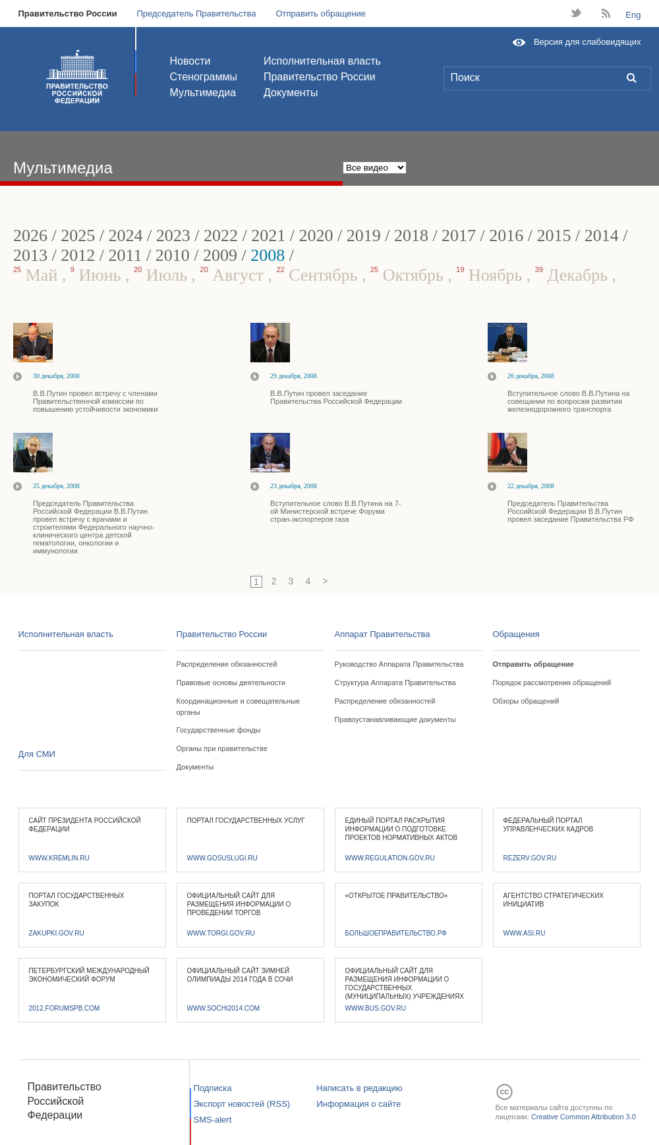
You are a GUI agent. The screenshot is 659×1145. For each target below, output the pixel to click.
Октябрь (408, 275)
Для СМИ (36, 754)
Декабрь (573, 275)
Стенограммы (203, 76)
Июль (163, 275)
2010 (173, 255)
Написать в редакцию (359, 1088)
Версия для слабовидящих (587, 42)
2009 (220, 255)
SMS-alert (213, 1120)
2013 (30, 255)
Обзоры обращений (526, 701)
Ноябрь (491, 275)
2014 (602, 235)
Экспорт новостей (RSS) (242, 1104)
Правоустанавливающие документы (395, 719)
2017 (459, 235)
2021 (268, 235)
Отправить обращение (320, 13)
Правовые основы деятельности (231, 682)
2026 (30, 235)
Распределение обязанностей (227, 664)
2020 (316, 235)
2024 (125, 235)
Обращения (516, 634)
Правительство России (67, 13)
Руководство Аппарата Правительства (399, 664)
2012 (78, 255)
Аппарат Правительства (382, 634)
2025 (78, 235)
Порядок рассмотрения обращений (552, 682)
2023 (173, 235)
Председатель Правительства (196, 13)
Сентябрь (318, 275)
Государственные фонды (219, 730)
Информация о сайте (358, 1104)
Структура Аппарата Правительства (395, 682)
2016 (506, 235)
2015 (554, 235)
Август (234, 275)
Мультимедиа (203, 92)
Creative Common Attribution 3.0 (583, 1117)
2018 (411, 235)
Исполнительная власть (322, 61)
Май (37, 275)
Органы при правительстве (222, 748)
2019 (364, 235)
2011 (125, 255)
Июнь (98, 275)
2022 (221, 235)
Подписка (213, 1088)
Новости (190, 61)
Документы (291, 92)
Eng (633, 15)
